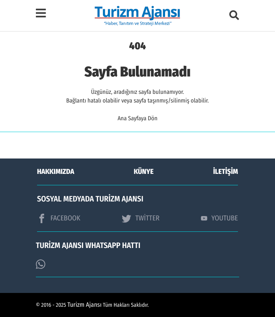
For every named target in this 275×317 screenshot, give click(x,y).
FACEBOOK (58, 218)
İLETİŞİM (225, 171)
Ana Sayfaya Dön (137, 118)
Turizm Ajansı (84, 305)
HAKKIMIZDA (55, 171)
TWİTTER (140, 218)
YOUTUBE (219, 218)
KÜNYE (144, 171)
